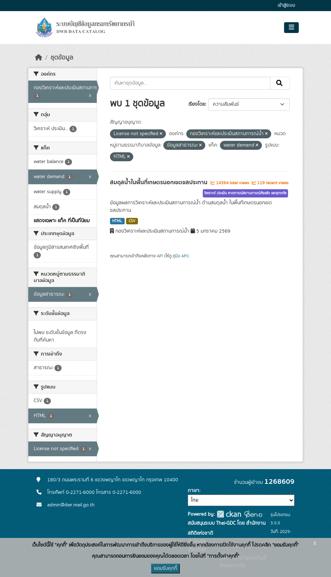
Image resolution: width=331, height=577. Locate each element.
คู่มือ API (180, 256)
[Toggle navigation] (291, 27)
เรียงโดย (196, 104)
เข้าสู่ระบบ (286, 5)
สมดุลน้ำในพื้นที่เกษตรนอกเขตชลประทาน (159, 182)
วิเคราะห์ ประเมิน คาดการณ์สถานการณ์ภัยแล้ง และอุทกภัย (245, 193)
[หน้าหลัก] (38, 57)
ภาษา (193, 490)
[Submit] (280, 83)
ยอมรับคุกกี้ (165, 568)
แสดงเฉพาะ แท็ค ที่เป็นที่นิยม (62, 220)
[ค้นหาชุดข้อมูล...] (190, 83)
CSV (132, 221)
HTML (117, 221)
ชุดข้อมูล (62, 57)
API (160, 256)
